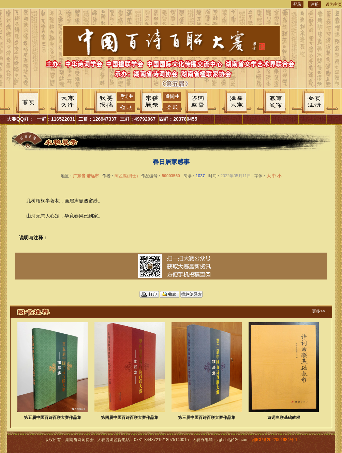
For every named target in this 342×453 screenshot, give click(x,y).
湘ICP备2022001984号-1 (274, 439)
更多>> (318, 311)
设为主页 (334, 4)
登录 (297, 4)
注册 (315, 4)
